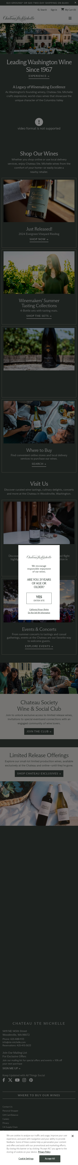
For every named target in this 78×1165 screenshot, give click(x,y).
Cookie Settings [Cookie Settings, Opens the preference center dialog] (25, 1158)
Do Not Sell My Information (39, 613)
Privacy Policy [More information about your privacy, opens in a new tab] (44, 1152)
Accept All (50, 1158)
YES (39, 598)
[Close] (72, 1136)
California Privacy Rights (39, 609)
